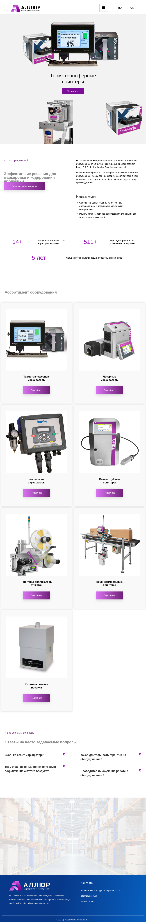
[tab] (35, 755)
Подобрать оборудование (25, 186)
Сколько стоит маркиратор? (24, 755)
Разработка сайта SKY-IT (77, 919)
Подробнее (73, 91)
